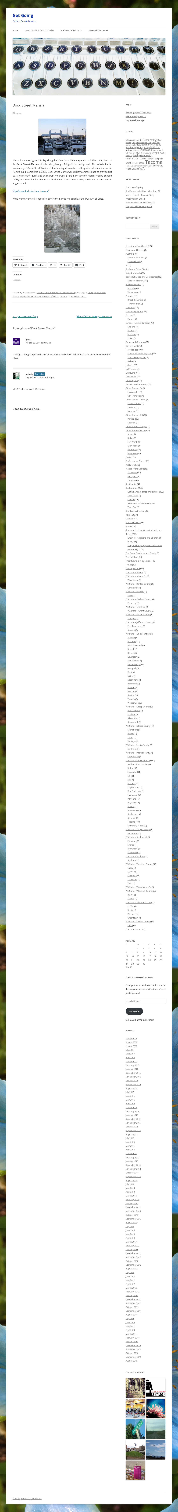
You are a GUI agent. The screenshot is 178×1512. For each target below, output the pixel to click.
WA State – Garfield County (139, 599)
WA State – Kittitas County (138, 725)
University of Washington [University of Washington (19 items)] (142, 166)
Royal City (130, 514)
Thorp (130, 737)
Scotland (132, 334)
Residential (131, 484)
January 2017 (132, 1069)
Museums (130, 372)
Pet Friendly (131, 464)
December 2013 (133, 1207)
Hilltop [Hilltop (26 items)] (147, 147)
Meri (28, 339)
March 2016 (131, 1107)
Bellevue (132, 641)
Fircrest (131, 783)
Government (132, 345)
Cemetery (130, 307)
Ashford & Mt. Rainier (138, 764)
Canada (129, 296)
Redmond (132, 683)
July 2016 (130, 1092)
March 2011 (131, 1333)
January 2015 (132, 1161)
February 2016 (132, 1111)
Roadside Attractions (136, 510)
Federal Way (134, 664)
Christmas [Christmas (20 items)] (140, 142)
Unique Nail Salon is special (139, 206)
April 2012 (130, 1284)
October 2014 (132, 1172)
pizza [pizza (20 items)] (141, 155)
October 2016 (132, 1080)
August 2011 (131, 1314)
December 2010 (133, 1345)
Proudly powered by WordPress (27, 1498)
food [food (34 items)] (158, 144)
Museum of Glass (50, 296)
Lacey (130, 867)
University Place (135, 825)
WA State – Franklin (135, 591)
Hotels (129, 361)
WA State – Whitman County (139, 902)
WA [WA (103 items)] (142, 168)
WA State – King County (137, 633)
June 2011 (130, 1322)
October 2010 (132, 1353)
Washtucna (133, 580)
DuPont (131, 768)
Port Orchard (134, 710)
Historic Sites (132, 349)
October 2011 (132, 1307)
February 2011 (132, 1337)
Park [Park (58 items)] (136, 155)
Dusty (130, 910)
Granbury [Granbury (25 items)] (130, 147)
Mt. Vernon (133, 833)
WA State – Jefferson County (139, 622)
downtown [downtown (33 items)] (141, 144)
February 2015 (132, 1157)
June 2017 (130, 1053)
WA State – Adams (134, 572)
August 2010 (131, 1360)
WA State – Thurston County (139, 864)
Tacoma (40, 292)
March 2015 (131, 1153)
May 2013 (130, 1234)
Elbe (130, 775)
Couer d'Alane (134, 403)
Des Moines (133, 660)
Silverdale (132, 718)
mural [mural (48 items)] (138, 152)
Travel (48, 292)
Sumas (131, 898)
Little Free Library (136, 280)
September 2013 (133, 1218)
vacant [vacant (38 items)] (135, 168)
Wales (131, 338)
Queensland (134, 261)
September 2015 (133, 1130)
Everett (131, 844)
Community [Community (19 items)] (131, 145)
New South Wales (136, 257)
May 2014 (130, 1188)
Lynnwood (133, 848)
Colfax (131, 906)
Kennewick (133, 587)
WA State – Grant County (139, 610)
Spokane (132, 860)
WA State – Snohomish (136, 837)
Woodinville (133, 702)
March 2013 (131, 1241)
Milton (130, 676)
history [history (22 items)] (129, 150)
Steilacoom (133, 814)
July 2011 (130, 1318)
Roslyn (131, 733)
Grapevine (133, 453)
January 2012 (132, 1295)
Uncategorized (133, 568)
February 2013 (132, 1245)
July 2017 (130, 1049)
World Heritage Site (137, 357)
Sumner (131, 818)
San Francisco (134, 395)
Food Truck (133, 495)
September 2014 (133, 1176)
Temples (132, 480)
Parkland (132, 798)
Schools (129, 518)
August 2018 (131, 1042)
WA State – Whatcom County (139, 890)
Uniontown (133, 917)
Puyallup (132, 802)
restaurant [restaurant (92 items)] (134, 158)
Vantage (132, 741)
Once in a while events (136, 384)
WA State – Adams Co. (136, 576)
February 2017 (132, 1065)
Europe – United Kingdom (138, 322)
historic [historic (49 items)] (155, 147)
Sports (129, 526)
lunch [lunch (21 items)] (161, 150)
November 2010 (133, 1349)
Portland (132, 418)
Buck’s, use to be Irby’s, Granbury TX (143, 191)
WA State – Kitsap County (138, 706)
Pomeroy (132, 603)
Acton (130, 434)
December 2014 (133, 1165)
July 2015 (130, 1138)
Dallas (131, 438)
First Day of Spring (134, 187)
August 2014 (131, 1180)
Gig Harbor (133, 787)
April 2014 (130, 1191)
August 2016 (131, 1088)
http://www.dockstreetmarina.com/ (31, 191)
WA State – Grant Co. (136, 606)
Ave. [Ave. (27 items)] (147, 139)
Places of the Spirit (135, 468)
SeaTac (131, 691)
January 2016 (132, 1115)
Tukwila (131, 699)
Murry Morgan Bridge (30, 296)
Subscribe (134, 1011)
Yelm (130, 883)
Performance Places (135, 461)
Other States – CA (134, 388)
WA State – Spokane (135, 856)
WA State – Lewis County (137, 745)
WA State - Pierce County (64, 292)
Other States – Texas (136, 430)
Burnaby (132, 288)
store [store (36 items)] (141, 162)
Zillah (130, 925)
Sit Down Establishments (139, 503)
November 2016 (133, 1076)
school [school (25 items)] (151, 158)
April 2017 (130, 1057)
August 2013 (131, 1222)
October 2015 (132, 1126)
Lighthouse (131, 368)
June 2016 (130, 1095)
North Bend (133, 679)
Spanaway (133, 810)
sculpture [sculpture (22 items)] (159, 158)
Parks (128, 457)
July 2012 (130, 1272)
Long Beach (133, 756)
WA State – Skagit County (138, 829)
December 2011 (133, 1299)
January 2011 (132, 1341)
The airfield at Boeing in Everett (94, 316)
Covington (132, 656)
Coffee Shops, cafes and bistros (143, 491)
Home (15, 30)
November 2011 (133, 1303)
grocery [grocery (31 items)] (139, 147)
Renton (131, 687)
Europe (129, 315)
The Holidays (132, 557)
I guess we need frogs (25, 316)
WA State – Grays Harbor (138, 614)
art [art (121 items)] (142, 139)
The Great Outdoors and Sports (141, 553)
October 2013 (132, 1214)
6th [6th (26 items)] (127, 139)
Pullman (131, 913)
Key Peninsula (134, 791)
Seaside (131, 422)
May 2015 (130, 1145)
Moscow (131, 411)
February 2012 (132, 1291)
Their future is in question (138, 560)
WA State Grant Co (134, 929)
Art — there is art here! (136, 246)
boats (90, 292)
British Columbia (133, 284)
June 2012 (130, 1276)
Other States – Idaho (136, 399)
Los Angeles (133, 392)
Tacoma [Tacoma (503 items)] (153, 162)
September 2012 (133, 1264)
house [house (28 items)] (136, 150)
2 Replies (17, 112)
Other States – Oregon (136, 426)
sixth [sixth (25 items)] (135, 163)
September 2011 (133, 1310)
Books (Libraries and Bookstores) (142, 276)
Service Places (133, 522)
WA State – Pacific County (138, 752)
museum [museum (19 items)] (147, 153)
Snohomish (133, 852)
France (131, 319)
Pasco (130, 595)
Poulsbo (131, 714)
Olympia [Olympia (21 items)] (155, 152)
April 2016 (130, 1103)
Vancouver (133, 292)
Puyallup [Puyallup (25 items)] (148, 155)
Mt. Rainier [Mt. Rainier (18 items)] (130, 153)
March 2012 (131, 1287)
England (131, 326)
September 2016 (133, 1084)
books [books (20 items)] (128, 142)
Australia (130, 253)
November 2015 (133, 1122)
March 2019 (131, 1038)
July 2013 (130, 1226)
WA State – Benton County (138, 583)
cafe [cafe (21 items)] (133, 142)
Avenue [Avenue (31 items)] (154, 139)
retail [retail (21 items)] (144, 158)
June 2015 (130, 1142)
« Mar (129, 966)
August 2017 (131, 1046)
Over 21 (131, 499)
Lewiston (132, 407)
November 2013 (133, 1211)
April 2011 (130, 1330)
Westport (132, 618)
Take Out (132, 507)
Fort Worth (133, 441)
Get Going (23, 15)
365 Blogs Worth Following (39, 30)
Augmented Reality (135, 250)
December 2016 (133, 1072)
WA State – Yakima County (138, 921)
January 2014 (132, 1203)
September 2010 (133, 1356)
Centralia (132, 748)
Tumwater (132, 879)
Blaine (131, 894)
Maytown (132, 871)
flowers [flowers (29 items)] (152, 144)
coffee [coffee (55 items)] (156, 142)
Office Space (132, 380)
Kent (130, 672)
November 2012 (133, 1257)
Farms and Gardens (135, 342)
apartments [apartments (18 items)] (134, 140)
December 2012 (133, 1253)
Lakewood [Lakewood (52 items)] (145, 150)
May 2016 (130, 1099)
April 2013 (130, 1237)
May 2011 (130, 1326)
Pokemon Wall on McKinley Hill (140, 202)
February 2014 (132, 1199)
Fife (129, 779)
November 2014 (133, 1168)
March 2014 (131, 1195)
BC (127, 265)
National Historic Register (140, 353)
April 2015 (130, 1149)
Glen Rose (133, 445)
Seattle (131, 695)
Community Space (134, 311)
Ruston (131, 806)
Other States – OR (134, 415)
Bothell (131, 649)
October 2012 (132, 1260)
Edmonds (132, 841)
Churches (132, 472)
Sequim (131, 629)
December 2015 (133, 1118)
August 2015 (131, 1134)
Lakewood (133, 795)
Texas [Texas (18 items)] (128, 166)
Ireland (131, 330)
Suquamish (133, 722)
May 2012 (130, 1280)
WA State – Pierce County (138, 760)
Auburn (131, 637)
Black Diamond (135, 645)
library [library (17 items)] (155, 150)
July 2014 (130, 1184)
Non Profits (131, 376)
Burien (131, 652)
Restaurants (132, 487)
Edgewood (133, 771)
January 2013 (132, 1249)
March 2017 (131, 1061)
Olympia (131, 875)
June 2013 (130, 1230)
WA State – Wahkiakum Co (138, 887)
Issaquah (132, 668)
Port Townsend (135, 626)
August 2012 (131, 1268)
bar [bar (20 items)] (159, 140)
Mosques (132, 476)
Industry (130, 365)
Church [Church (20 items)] (148, 142)
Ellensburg (133, 729)
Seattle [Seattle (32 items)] (129, 162)
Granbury (132, 449)
